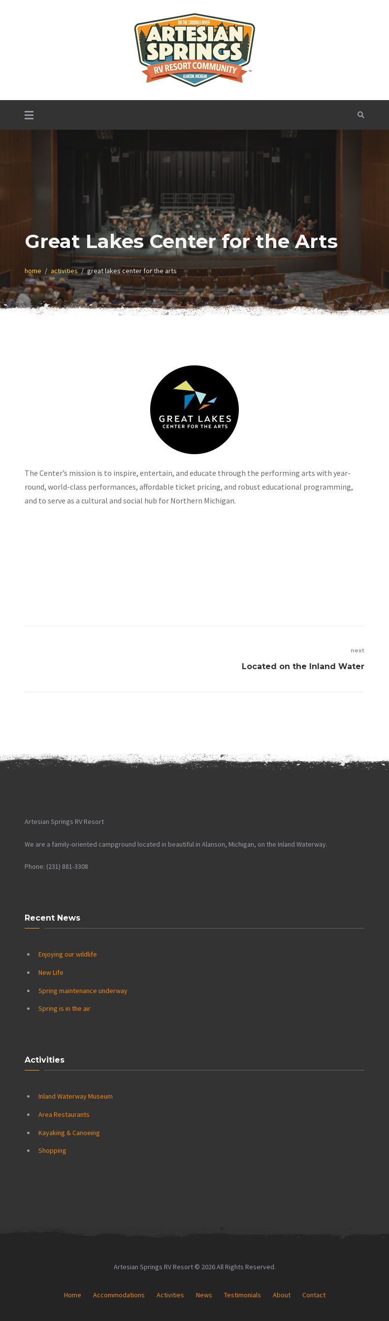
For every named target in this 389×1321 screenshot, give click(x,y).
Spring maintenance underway (83, 990)
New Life (51, 972)
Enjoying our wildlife (67, 954)
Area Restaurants (64, 1114)
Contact (313, 1294)
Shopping (52, 1150)
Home (72, 1294)
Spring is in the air (64, 1008)
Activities (170, 1294)
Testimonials (242, 1294)
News (204, 1294)
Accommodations (119, 1294)
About (282, 1294)
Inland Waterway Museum (75, 1096)
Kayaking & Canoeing (69, 1132)
